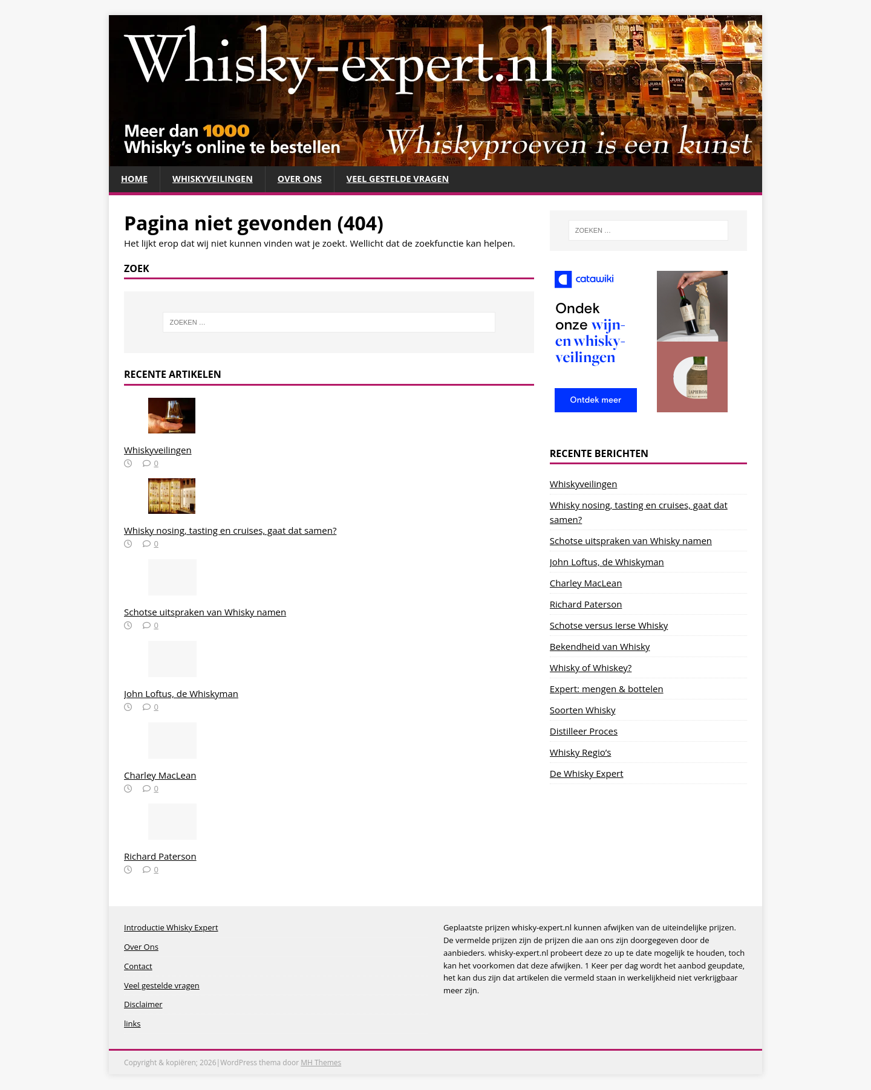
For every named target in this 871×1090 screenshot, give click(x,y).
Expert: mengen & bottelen (607, 689)
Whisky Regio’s (581, 753)
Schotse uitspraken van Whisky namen (205, 612)
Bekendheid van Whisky (600, 647)
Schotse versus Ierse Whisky (609, 626)
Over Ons (305, 180)
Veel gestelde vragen (406, 180)
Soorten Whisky (583, 710)
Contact (138, 966)
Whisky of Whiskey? (591, 668)
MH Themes (321, 1063)
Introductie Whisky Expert (171, 928)
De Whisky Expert (587, 774)
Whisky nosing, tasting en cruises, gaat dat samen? (230, 531)
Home (135, 180)
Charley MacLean (160, 776)
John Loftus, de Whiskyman (181, 694)
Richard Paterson (160, 857)
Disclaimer (143, 1004)
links (132, 1024)
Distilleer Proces (584, 731)
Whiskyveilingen (216, 180)
